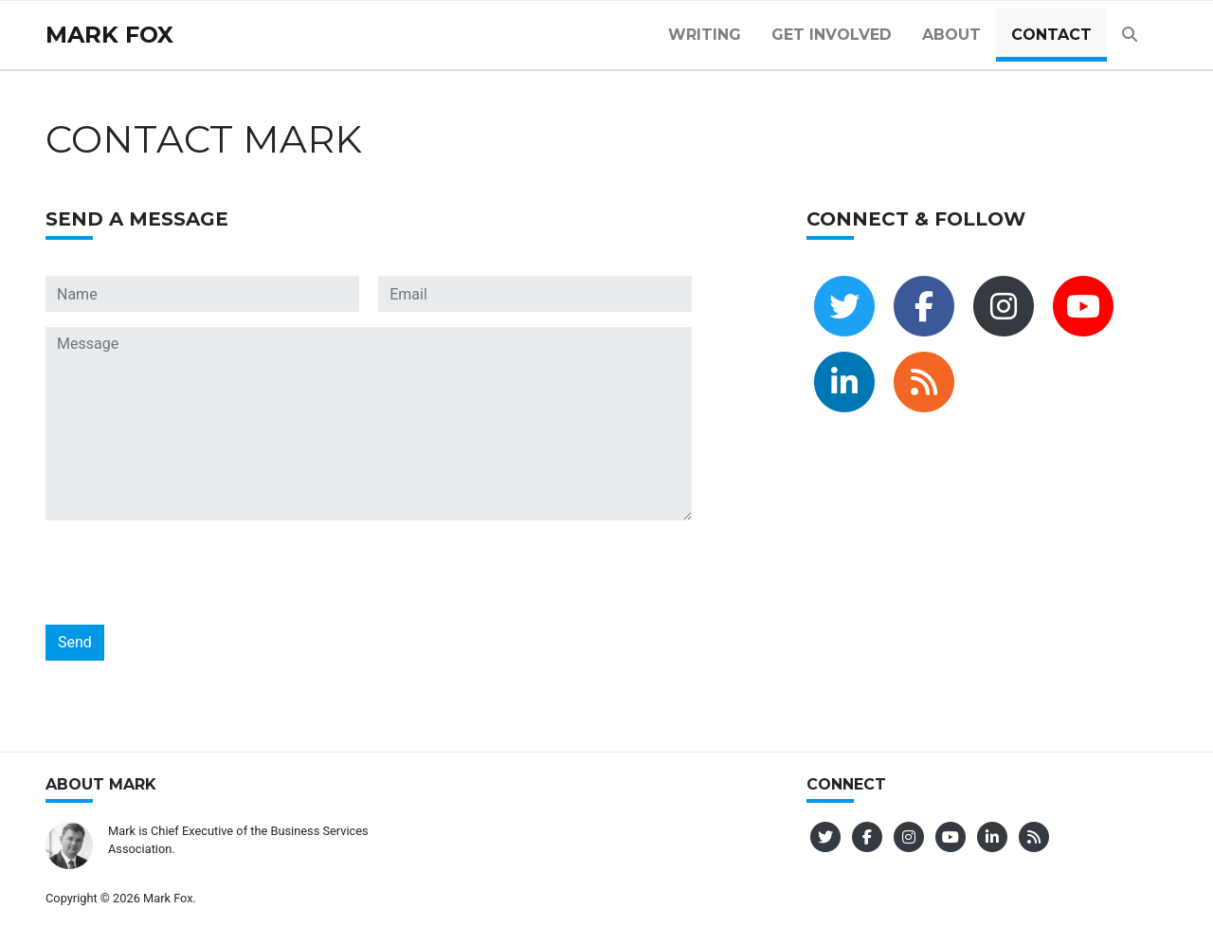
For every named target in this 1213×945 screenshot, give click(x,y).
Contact (1051, 35)
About (951, 35)
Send (75, 642)
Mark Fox (109, 34)
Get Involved (831, 35)
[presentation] (189, 572)
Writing (704, 35)
